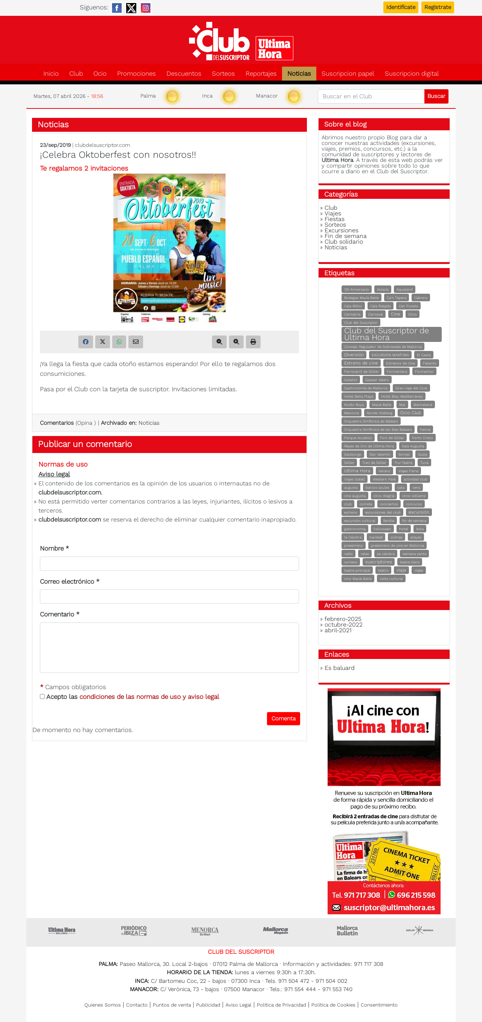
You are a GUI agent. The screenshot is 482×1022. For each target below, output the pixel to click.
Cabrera (420, 298)
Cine (395, 314)
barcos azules (377, 487)
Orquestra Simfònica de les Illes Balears (378, 429)
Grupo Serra (419, 930)
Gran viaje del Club (411, 388)
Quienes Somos (102, 1005)
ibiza (420, 529)
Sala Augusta (413, 446)
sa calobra (386, 554)
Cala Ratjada (380, 306)
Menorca (351, 413)
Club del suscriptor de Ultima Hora (241, 41)
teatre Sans (409, 562)
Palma (425, 429)
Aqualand (405, 289)
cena (416, 487)
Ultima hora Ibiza (133, 930)
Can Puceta (408, 306)
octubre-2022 (344, 624)
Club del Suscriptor (361, 322)
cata (400, 487)
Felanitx (429, 363)
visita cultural (391, 579)
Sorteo (404, 454)
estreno (350, 512)
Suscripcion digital (412, 73)
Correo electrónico (69, 581)
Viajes (333, 213)
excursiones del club (383, 512)
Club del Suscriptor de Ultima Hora (386, 334)
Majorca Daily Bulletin (348, 930)
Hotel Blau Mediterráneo (402, 396)
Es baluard (340, 667)
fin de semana (414, 521)
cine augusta (355, 496)
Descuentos (183, 73)
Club (76, 73)
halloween (382, 529)
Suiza (422, 454)
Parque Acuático (358, 438)
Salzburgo (353, 454)
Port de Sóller (392, 438)
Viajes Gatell (354, 479)
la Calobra (353, 537)
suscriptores (378, 561)
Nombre (54, 548)
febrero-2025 (343, 618)
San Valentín (379, 454)
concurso (414, 504)
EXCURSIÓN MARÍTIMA (390, 355)
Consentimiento (379, 1005)
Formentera (397, 371)
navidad (376, 537)
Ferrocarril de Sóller (361, 371)
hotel (403, 529)
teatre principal (357, 570)
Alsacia (383, 289)
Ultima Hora (357, 470)
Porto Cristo (422, 438)
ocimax (396, 537)
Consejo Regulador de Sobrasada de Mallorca (383, 347)
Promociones (136, 73)
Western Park (384, 479)
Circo (412, 314)
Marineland (422, 405)
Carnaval (375, 314)
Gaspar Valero (377, 380)
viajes (418, 570)
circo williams (414, 496)
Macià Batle (381, 405)
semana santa (414, 554)
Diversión (354, 354)
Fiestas (335, 219)
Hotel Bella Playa (358, 396)
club (348, 504)
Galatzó (350, 380)
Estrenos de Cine (400, 363)
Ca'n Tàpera (396, 298)
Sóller (349, 463)
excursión (419, 512)
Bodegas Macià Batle (361, 298)
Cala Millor (353, 306)
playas (415, 537)
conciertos (389, 504)
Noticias (299, 73)
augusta (351, 487)
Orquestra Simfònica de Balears (371, 421)
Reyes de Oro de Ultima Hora (369, 446)
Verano (384, 471)
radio (348, 554)
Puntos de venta (172, 1005)
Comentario (59, 614)
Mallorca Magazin (276, 930)
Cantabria (352, 314)
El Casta (424, 355)
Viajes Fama (408, 471)
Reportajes (261, 73)
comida (366, 504)
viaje (401, 570)
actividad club (415, 479)
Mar (402, 405)
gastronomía (355, 529)
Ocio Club (410, 412)
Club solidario (344, 241)
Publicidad (208, 1005)
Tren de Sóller (374, 463)
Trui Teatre (403, 463)
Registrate (437, 7)
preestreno (353, 545)
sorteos (350, 562)
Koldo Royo (354, 405)
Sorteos (223, 73)
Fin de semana (346, 235)
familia (388, 521)
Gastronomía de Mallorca (365, 388)
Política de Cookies (333, 1005)
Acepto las (129, 696)
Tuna (424, 463)
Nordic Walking (379, 413)
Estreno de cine (361, 363)
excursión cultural (359, 521)
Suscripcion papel (348, 73)
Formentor (424, 371)
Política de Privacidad (281, 1005)
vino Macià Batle (358, 579)
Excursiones (341, 230)
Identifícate (400, 7)
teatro (383, 570)
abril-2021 (338, 630)
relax (365, 554)
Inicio (51, 73)
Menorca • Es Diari (205, 930)
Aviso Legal (239, 1005)
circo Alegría (384, 496)
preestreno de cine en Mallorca (397, 545)
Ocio (100, 73)
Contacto (137, 1005)
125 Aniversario (356, 289)
